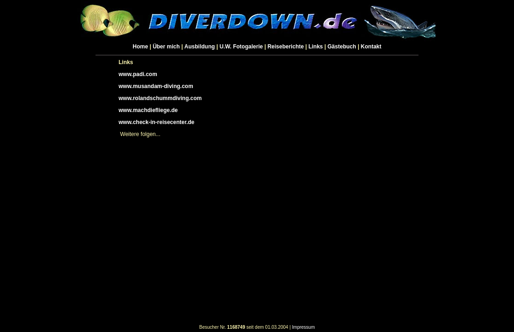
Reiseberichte (286, 46)
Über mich (166, 46)
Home (140, 46)
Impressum (303, 327)
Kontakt (371, 46)
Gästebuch (342, 46)
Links (315, 46)
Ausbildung (200, 46)
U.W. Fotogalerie (241, 46)
